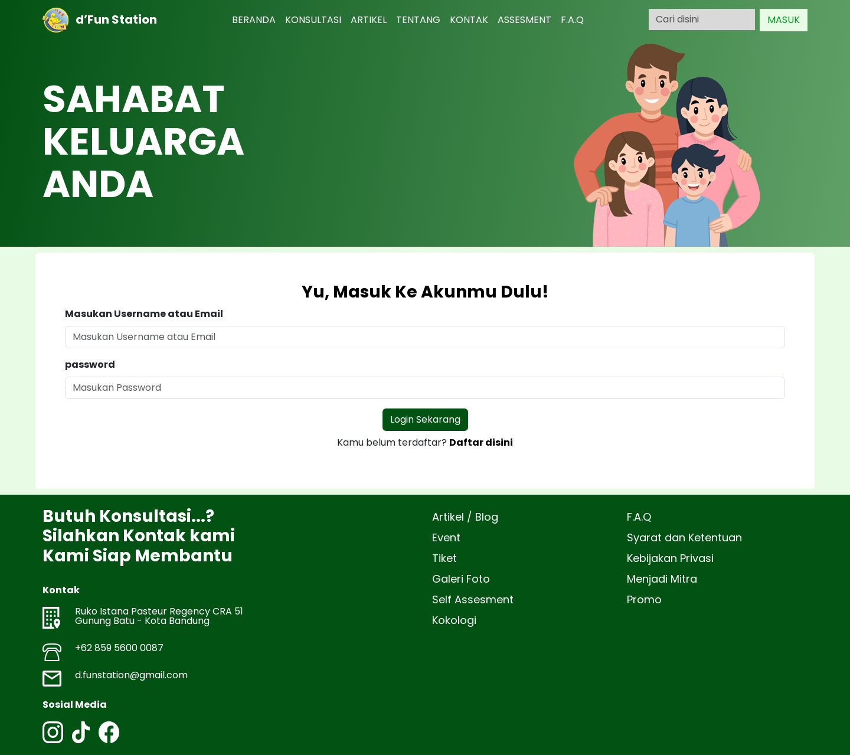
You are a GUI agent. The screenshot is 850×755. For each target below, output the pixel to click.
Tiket (444, 558)
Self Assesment (473, 599)
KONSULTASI (313, 20)
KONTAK (469, 20)
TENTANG (418, 20)
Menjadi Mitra (662, 578)
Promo (644, 599)
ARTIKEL (369, 20)
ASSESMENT (524, 20)
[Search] (702, 19)
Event (446, 537)
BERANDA (254, 20)
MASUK (783, 20)
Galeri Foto (461, 578)
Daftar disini (481, 442)
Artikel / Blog (465, 516)
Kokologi (454, 620)
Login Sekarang (425, 419)
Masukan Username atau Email (144, 314)
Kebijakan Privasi (670, 558)
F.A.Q (572, 20)
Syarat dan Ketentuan (684, 537)
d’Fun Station (99, 20)
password (90, 364)
